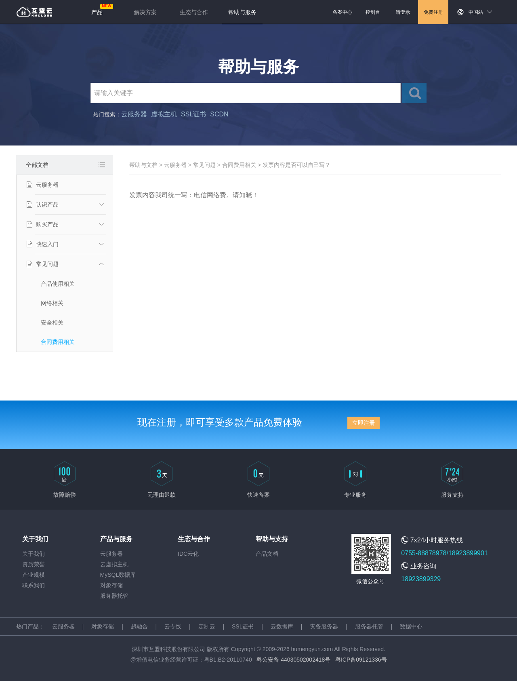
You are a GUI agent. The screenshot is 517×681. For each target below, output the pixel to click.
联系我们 (33, 585)
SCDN (219, 114)
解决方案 (145, 12)
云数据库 (282, 626)
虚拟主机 (164, 114)
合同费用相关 (58, 342)
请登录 (403, 12)
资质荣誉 (33, 564)
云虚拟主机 (114, 564)
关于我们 (33, 553)
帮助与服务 (242, 12)
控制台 (373, 12)
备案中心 (342, 12)
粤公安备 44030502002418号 (293, 659)
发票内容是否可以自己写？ (296, 165)
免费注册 (433, 12)
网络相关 (52, 303)
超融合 (139, 626)
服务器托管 (114, 595)
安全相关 (52, 322)
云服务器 (134, 114)
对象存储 (111, 585)
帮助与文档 (143, 165)
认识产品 (47, 204)
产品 (97, 12)
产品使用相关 (58, 283)
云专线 (172, 626)
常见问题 (47, 264)
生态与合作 (194, 12)
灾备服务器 (324, 626)
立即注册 (363, 423)
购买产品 (47, 224)
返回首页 (34, 12)
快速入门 (47, 244)
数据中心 (411, 626)
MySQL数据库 (118, 574)
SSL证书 (193, 114)
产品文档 (267, 553)
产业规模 (33, 574)
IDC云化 (188, 553)
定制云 (206, 626)
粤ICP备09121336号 (361, 659)
